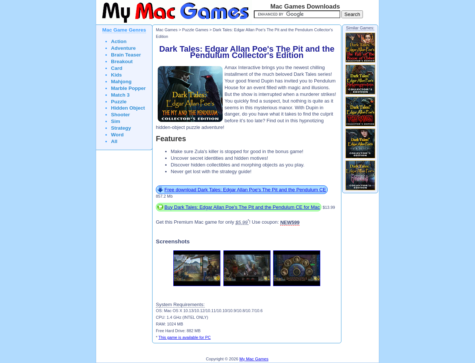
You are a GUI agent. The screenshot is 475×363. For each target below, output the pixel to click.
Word (117, 134)
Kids (116, 75)
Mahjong (121, 81)
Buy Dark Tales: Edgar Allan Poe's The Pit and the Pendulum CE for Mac (242, 207)
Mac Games (166, 29)
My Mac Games (253, 359)
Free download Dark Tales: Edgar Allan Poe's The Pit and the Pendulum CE (245, 189)
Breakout (122, 61)
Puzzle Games (195, 29)
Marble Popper (128, 88)
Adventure (123, 48)
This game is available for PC (184, 337)
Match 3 (120, 95)
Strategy (121, 128)
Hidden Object (128, 108)
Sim (115, 121)
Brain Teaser (126, 55)
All (114, 141)
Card (116, 68)
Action (119, 41)
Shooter (120, 114)
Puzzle (119, 101)
